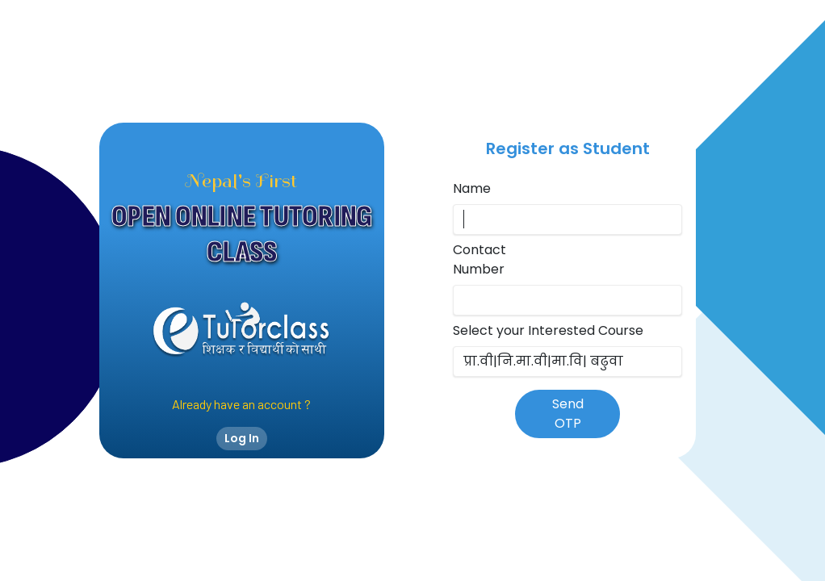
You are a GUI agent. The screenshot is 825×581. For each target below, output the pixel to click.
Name (472, 188)
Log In (241, 438)
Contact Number (479, 259)
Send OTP (568, 414)
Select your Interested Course (548, 330)
